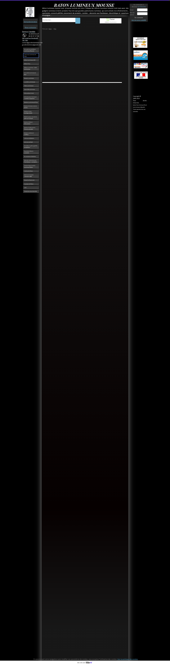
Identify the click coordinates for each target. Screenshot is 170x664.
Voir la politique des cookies (127, 659)
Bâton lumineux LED (29, 60)
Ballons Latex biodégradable (28, 112)
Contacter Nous (28, 171)
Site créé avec (85, 662)
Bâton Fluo (27, 63)
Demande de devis (30, 22)
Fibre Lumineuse (28, 85)
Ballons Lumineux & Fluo (31, 102)
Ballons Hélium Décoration (28, 123)
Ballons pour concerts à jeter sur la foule (30, 117)
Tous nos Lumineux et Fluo (30, 55)
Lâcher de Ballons (29, 138)
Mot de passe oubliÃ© (139, 20)
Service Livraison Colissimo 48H (29, 175)
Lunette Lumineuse (29, 82)
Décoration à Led (29, 93)
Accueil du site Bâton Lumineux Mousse (30, 50)
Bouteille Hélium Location (28, 152)
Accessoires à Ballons (30, 156)
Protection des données (30, 191)
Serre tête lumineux (29, 89)
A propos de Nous (28, 184)
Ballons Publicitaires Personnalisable (29, 128)
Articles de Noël (28, 142)
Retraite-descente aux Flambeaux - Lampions (30, 161)
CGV (25, 187)
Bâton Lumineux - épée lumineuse (30, 68)
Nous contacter (30, 27)
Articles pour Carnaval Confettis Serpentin (30, 97)
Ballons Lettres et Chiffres (29, 133)
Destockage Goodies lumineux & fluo (29, 166)
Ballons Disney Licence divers (30, 106)
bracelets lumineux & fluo (30, 73)
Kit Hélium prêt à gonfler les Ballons (30, 146)
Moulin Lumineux (29, 78)
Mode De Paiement (29, 180)
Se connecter (139, 17)
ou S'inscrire (142, 7)
